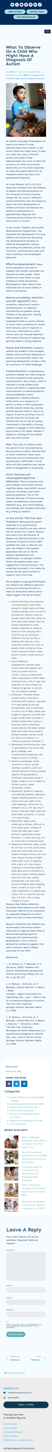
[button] (9, 1084)
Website (10, 1310)
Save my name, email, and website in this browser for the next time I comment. (24, 1326)
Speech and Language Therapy (26, 1120)
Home (8, 72)
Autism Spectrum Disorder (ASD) (26, 72)
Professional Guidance (15, 75)
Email (9, 1298)
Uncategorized (18, 1124)
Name (9, 1285)
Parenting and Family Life (24, 1107)
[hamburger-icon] (47, 31)
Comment (11, 1250)
